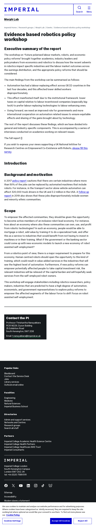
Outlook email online (14, 385)
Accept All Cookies (61, 521)
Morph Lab (11, 19)
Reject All (82, 521)
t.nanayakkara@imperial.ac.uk (26, 336)
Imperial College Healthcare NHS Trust (22, 447)
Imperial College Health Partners (19, 444)
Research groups (26, 27)
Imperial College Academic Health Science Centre (27, 441)
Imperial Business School (16, 406)
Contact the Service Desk (16, 376)
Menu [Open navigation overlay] (89, 10)
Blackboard (9, 373)
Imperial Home (10, 27)
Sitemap (8, 492)
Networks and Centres (15, 422)
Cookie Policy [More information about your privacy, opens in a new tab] (13, 515)
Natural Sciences (12, 403)
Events (49, 27)
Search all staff (11, 428)
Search (79, 9)
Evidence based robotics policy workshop (72, 27)
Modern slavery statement (17, 500)
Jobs (6, 379)
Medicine (8, 401)
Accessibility (10, 496)
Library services (11, 382)
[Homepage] (38, 9)
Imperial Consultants (14, 449)
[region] (48, 514)
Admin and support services (17, 419)
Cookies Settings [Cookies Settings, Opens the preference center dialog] (12, 521)
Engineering (9, 398)
